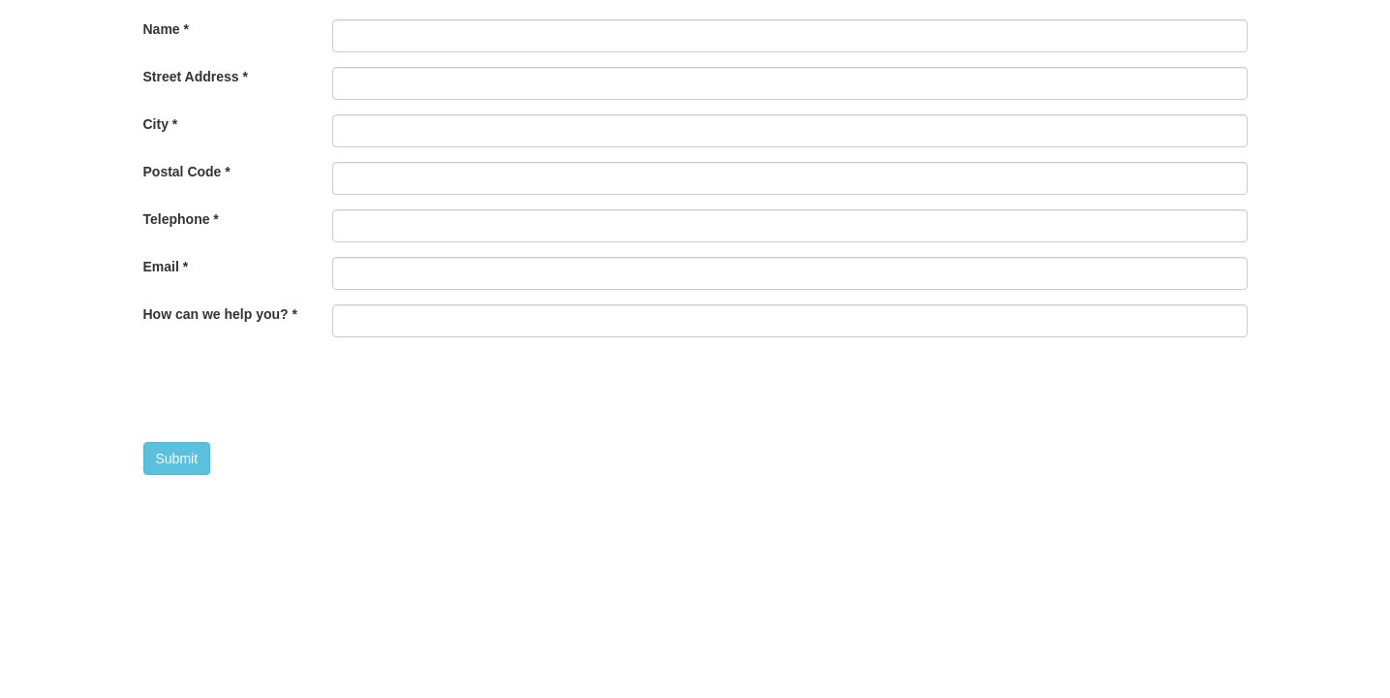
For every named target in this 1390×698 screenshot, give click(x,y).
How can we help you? (220, 314)
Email (166, 266)
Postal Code (187, 171)
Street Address (195, 76)
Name (166, 29)
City (160, 124)
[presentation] (479, 390)
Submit (177, 458)
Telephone (181, 219)
